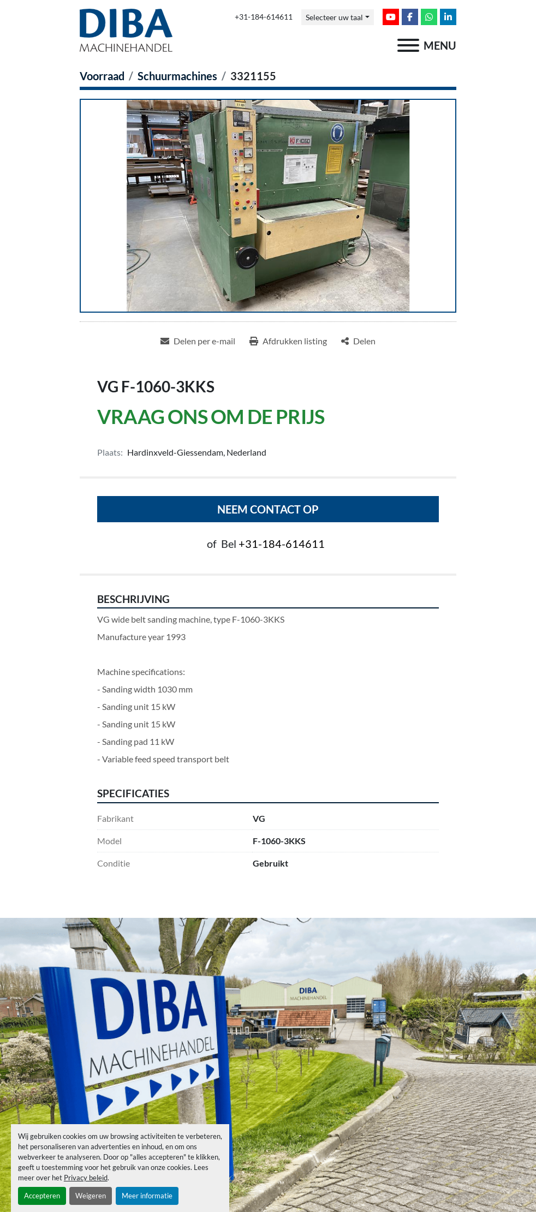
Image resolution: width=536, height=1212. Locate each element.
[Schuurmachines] (177, 75)
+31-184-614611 (264, 17)
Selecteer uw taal (334, 17)
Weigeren (90, 1195)
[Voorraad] (102, 75)
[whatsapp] (429, 17)
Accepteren (42, 1195)
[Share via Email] (197, 341)
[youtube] (391, 17)
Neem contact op (268, 509)
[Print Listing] (288, 341)
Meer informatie (147, 1195)
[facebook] (410, 17)
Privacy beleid (86, 1177)
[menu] (408, 45)
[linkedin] (448, 17)
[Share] (358, 341)
